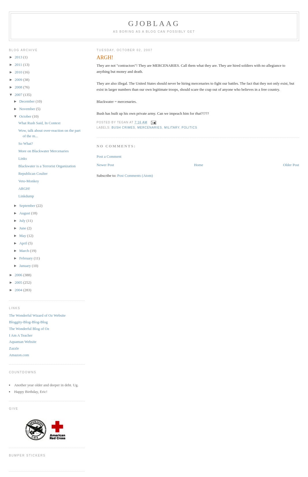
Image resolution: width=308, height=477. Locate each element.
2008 (19, 87)
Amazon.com (19, 355)
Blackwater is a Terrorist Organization (47, 166)
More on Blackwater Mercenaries (43, 151)
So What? (25, 143)
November (27, 109)
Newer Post (105, 165)
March (24, 250)
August (25, 213)
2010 (19, 72)
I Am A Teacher (21, 335)
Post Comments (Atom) (135, 175)
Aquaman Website (22, 341)
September (27, 205)
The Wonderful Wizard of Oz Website (37, 315)
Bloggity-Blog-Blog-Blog (28, 322)
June (23, 228)
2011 (19, 64)
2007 (19, 94)
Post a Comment (109, 156)
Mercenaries (149, 127)
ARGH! (24, 188)
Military (172, 127)
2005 (19, 282)
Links (22, 158)
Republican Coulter (32, 173)
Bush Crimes (123, 127)
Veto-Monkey (28, 181)
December (27, 101)
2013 (19, 57)
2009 (19, 79)
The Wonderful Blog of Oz (29, 328)
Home (198, 165)
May (23, 235)
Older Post (291, 165)
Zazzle (14, 348)
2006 (19, 275)
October (25, 116)
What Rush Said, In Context (39, 123)
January (25, 265)
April (23, 243)
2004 (19, 290)
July (23, 220)
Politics (189, 127)
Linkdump (26, 196)
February (26, 258)
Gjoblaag (154, 23)
